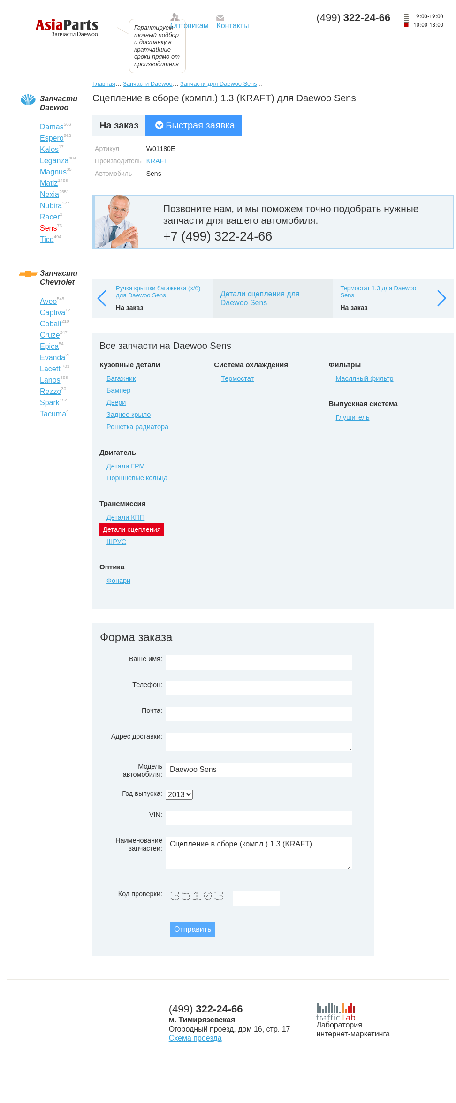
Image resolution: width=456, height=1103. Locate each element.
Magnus (53, 172)
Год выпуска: (142, 793)
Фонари (118, 580)
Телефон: (147, 684)
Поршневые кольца (136, 478)
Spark (50, 403)
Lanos (50, 380)
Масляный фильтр (364, 378)
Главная (103, 83)
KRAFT (157, 161)
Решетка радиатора (137, 427)
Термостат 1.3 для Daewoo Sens (378, 292)
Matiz (49, 183)
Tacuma (53, 414)
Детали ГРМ (125, 466)
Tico (47, 239)
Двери (116, 402)
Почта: (152, 710)
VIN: (155, 814)
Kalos (49, 149)
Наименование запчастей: (138, 844)
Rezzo (50, 391)
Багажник (121, 378)
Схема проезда (195, 1038)
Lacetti (51, 369)
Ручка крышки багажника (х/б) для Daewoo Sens (158, 292)
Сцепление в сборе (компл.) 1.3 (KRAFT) (259, 853)
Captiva (52, 313)
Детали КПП (125, 517)
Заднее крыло (128, 414)
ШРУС (116, 541)
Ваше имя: (145, 659)
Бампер (118, 390)
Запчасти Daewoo (147, 83)
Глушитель (352, 417)
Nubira (51, 206)
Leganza (54, 161)
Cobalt (50, 324)
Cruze (50, 335)
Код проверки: (140, 894)
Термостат (237, 378)
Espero (52, 138)
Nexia (49, 194)
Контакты (232, 26)
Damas (52, 127)
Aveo (48, 301)
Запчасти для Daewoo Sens (218, 83)
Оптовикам (189, 26)
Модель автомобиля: (142, 770)
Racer (50, 217)
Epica (49, 346)
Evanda (52, 358)
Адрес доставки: (136, 736)
